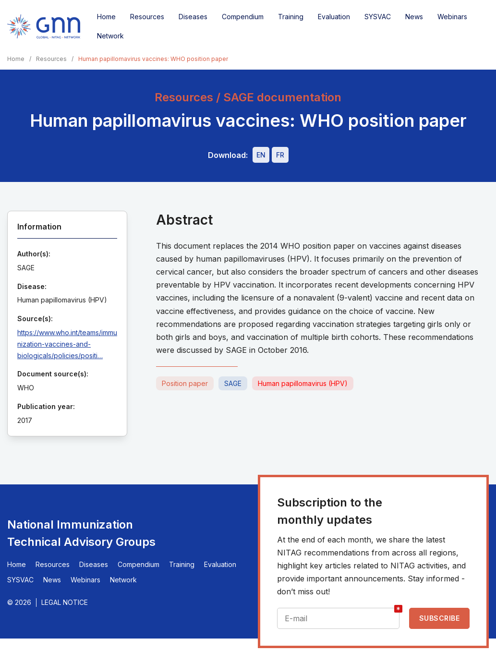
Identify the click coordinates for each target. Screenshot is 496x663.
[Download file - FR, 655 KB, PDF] (280, 155)
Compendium (243, 16)
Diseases (193, 16)
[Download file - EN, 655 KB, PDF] (261, 155)
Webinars (452, 16)
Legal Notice (64, 602)
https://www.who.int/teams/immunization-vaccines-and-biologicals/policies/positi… (67, 344)
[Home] (43, 26)
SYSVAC (377, 16)
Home (106, 16)
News (414, 16)
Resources (147, 16)
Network (110, 36)
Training (290, 16)
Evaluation (334, 16)
